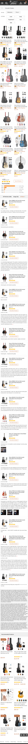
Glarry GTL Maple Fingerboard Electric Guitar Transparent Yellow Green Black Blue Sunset (20, 704)
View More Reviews (14, 207)
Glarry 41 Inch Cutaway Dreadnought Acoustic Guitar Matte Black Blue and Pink (20, 85)
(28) (21, 44)
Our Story (7, 741)
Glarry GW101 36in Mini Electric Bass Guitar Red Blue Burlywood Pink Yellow (7, 679)
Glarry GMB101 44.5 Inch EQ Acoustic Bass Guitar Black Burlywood (6, 63)
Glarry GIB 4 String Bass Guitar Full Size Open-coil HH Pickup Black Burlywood (7, 730)
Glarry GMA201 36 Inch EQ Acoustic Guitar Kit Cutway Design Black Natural (5, 106)
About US (2, 741)
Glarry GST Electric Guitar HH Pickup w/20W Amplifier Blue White (20, 730)
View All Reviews (18, 181)
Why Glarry (19, 741)
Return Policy (13, 741)
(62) (7, 66)
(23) (7, 44)
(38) (7, 131)
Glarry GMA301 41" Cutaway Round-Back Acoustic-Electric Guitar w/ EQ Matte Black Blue (20, 63)
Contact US (25, 741)
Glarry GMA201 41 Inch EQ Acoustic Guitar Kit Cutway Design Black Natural (5, 172)
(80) (7, 152)
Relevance (9, 12)
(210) (22, 131)
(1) (21, 152)
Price (17, 12)
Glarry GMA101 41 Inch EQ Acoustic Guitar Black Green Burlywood (6, 41)
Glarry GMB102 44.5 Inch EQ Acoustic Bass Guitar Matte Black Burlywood (20, 41)
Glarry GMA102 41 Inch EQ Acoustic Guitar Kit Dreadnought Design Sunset (20, 106)
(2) (21, 174)
